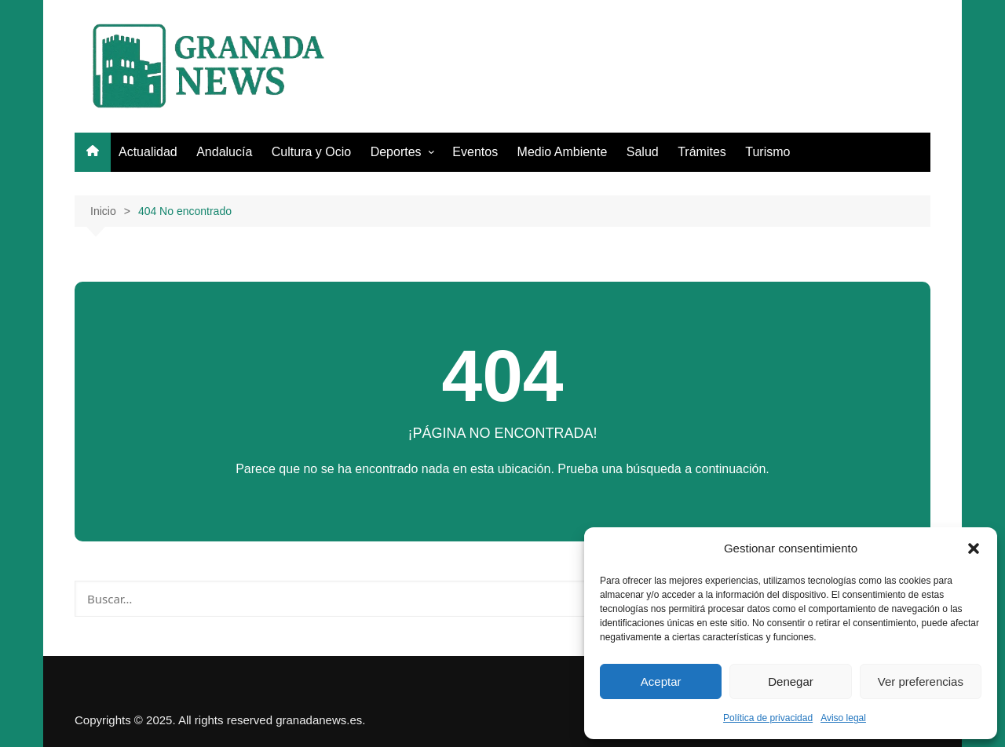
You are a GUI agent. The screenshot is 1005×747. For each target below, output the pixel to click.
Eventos (475, 152)
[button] (973, 548)
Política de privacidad (768, 717)
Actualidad (148, 152)
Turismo (767, 152)
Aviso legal (843, 717)
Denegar (790, 681)
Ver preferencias (920, 681)
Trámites (702, 152)
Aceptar (661, 681)
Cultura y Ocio (311, 152)
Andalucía (224, 152)
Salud (643, 152)
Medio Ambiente (562, 152)
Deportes (396, 152)
